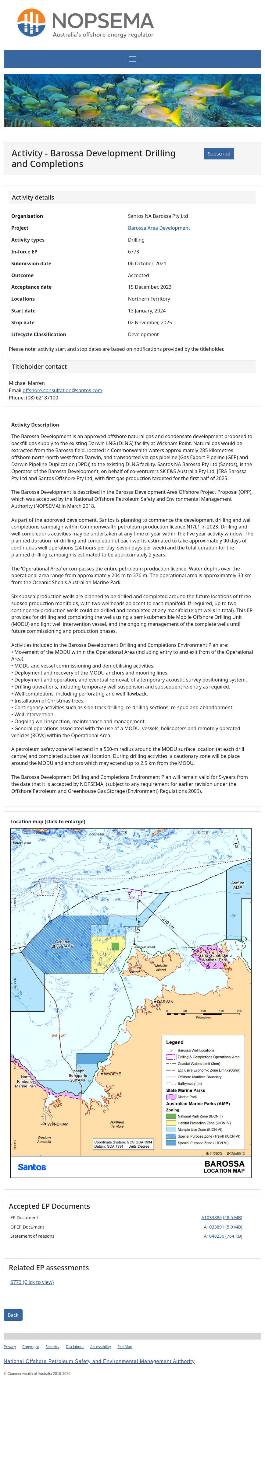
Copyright (30, 1346)
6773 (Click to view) (32, 1282)
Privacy (10, 1346)
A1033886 (212, 1217)
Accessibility (100, 1346)
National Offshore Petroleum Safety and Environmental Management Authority (99, 1361)
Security (52, 1346)
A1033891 (214, 1227)
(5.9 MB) (233, 1227)
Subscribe (219, 153)
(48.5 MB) (232, 1217)
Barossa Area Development (159, 228)
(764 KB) (233, 1236)
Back (13, 1315)
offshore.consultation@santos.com (62, 390)
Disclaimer (75, 1346)
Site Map (124, 1346)
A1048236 (214, 1236)
